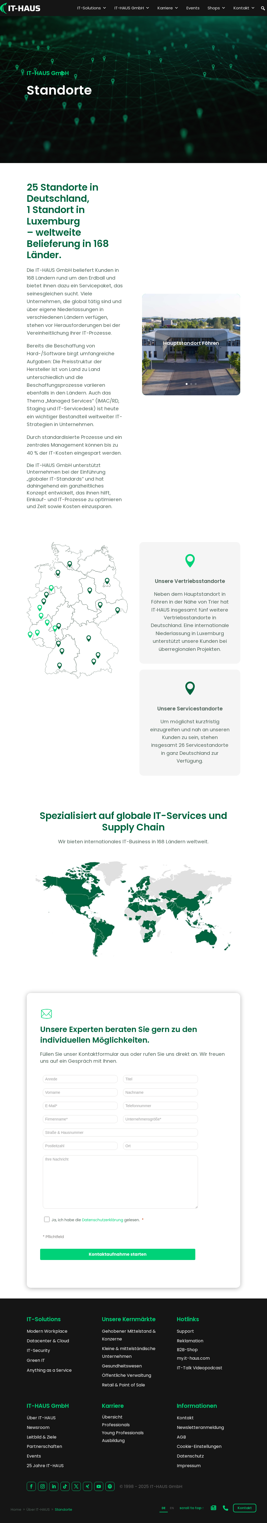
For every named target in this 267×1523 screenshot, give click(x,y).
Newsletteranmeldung (200, 1427)
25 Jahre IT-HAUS (45, 1466)
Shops (217, 8)
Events (193, 8)
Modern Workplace (47, 1331)
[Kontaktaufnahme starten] (117, 1254)
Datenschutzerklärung (102, 1220)
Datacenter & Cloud (48, 1341)
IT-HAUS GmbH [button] (132, 8)
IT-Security (38, 1350)
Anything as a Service (49, 1370)
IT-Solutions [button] (91, 8)
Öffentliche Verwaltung (126, 1375)
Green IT (36, 1360)
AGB (181, 1437)
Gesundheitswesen (122, 1366)
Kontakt (244, 8)
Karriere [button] (168, 8)
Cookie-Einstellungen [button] (199, 1446)
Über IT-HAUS (41, 1418)
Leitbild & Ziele (41, 1437)
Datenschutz (190, 1456)
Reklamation (190, 1341)
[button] (263, 8)
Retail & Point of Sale (123, 1385)
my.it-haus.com (193, 1358)
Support (185, 1331)
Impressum (189, 1466)
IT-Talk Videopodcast (199, 1368)
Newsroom (38, 1427)
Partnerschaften (44, 1446)
